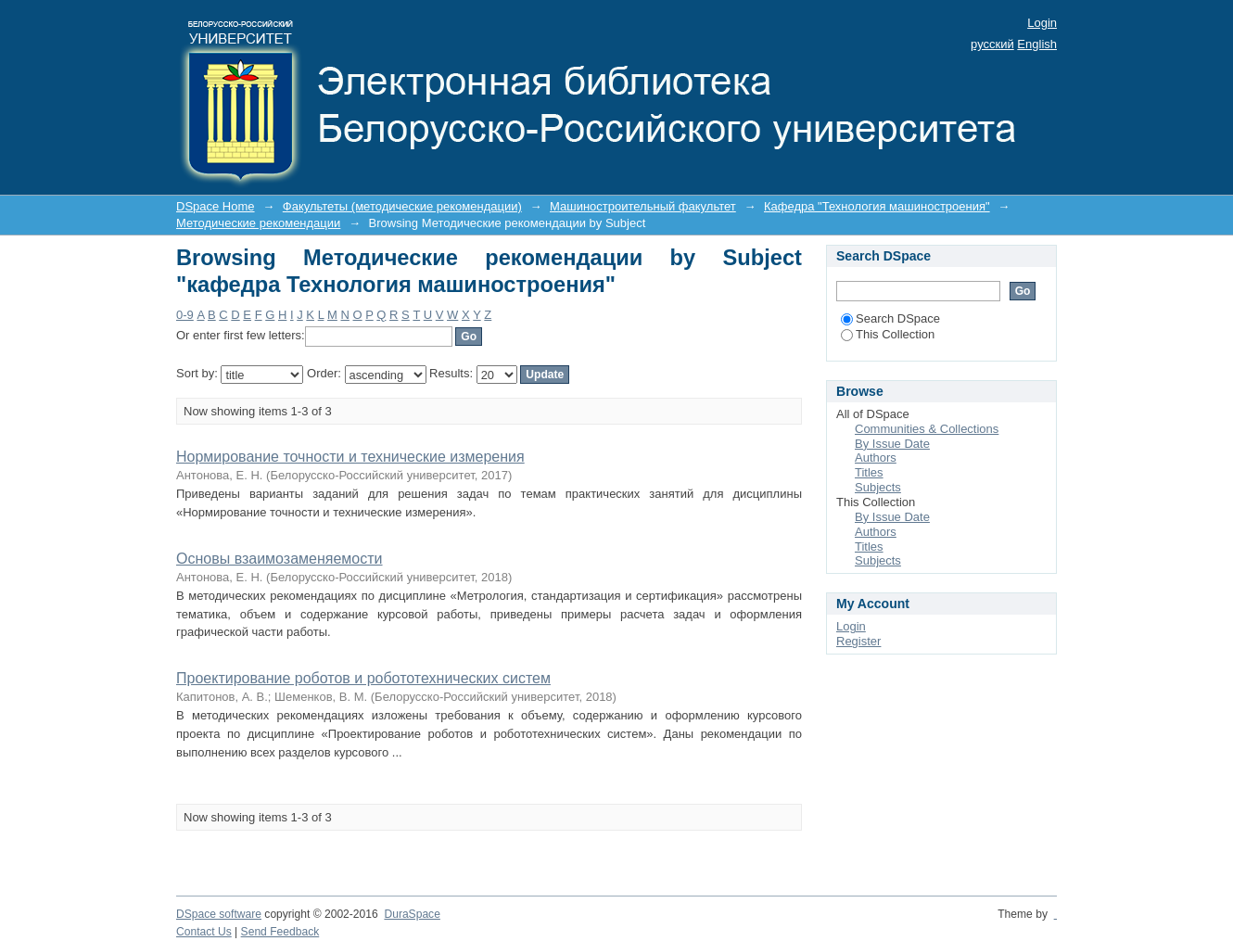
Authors (875, 457)
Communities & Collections (926, 429)
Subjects (878, 487)
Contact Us (204, 931)
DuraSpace (411, 914)
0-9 (185, 315)
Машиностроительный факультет (643, 206)
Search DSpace (890, 318)
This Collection (887, 334)
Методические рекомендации (258, 223)
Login (1042, 23)
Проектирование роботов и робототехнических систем (363, 678)
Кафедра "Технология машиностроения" (877, 206)
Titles (869, 472)
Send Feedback (280, 931)
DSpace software (218, 914)
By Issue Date (892, 444)
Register (858, 641)
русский (992, 44)
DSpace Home (215, 206)
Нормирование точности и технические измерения (350, 456)
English (1037, 44)
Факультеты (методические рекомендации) (402, 206)
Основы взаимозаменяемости (279, 558)
